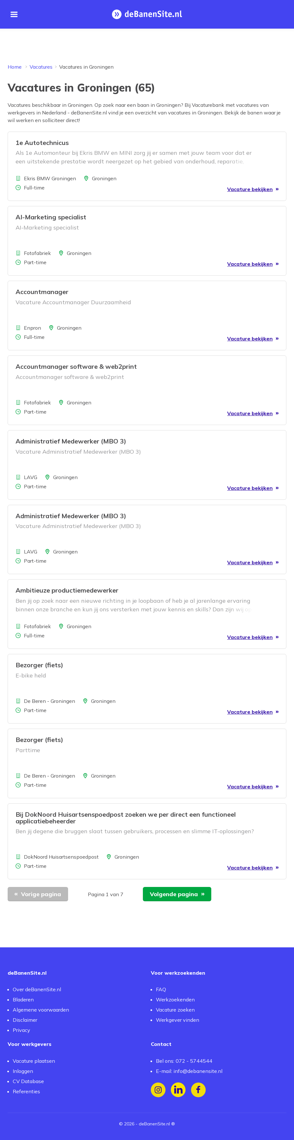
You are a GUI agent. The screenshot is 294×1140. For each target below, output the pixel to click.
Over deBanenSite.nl (37, 989)
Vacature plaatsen (34, 1061)
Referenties (26, 1091)
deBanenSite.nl (154, 1124)
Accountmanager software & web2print (76, 366)
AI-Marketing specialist (51, 217)
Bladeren (23, 999)
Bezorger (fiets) (39, 665)
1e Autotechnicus (42, 143)
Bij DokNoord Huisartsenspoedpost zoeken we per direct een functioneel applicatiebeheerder (126, 817)
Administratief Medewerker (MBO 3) (71, 441)
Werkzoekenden (175, 999)
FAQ (161, 989)
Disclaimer (25, 1020)
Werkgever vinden (177, 1020)
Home (15, 67)
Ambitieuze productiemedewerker (67, 590)
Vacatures (41, 67)
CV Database (28, 1081)
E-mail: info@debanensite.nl (189, 1071)
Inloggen (23, 1071)
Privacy (21, 1030)
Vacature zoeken (175, 1009)
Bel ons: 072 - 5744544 (184, 1061)
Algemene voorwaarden (41, 1009)
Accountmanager (42, 292)
